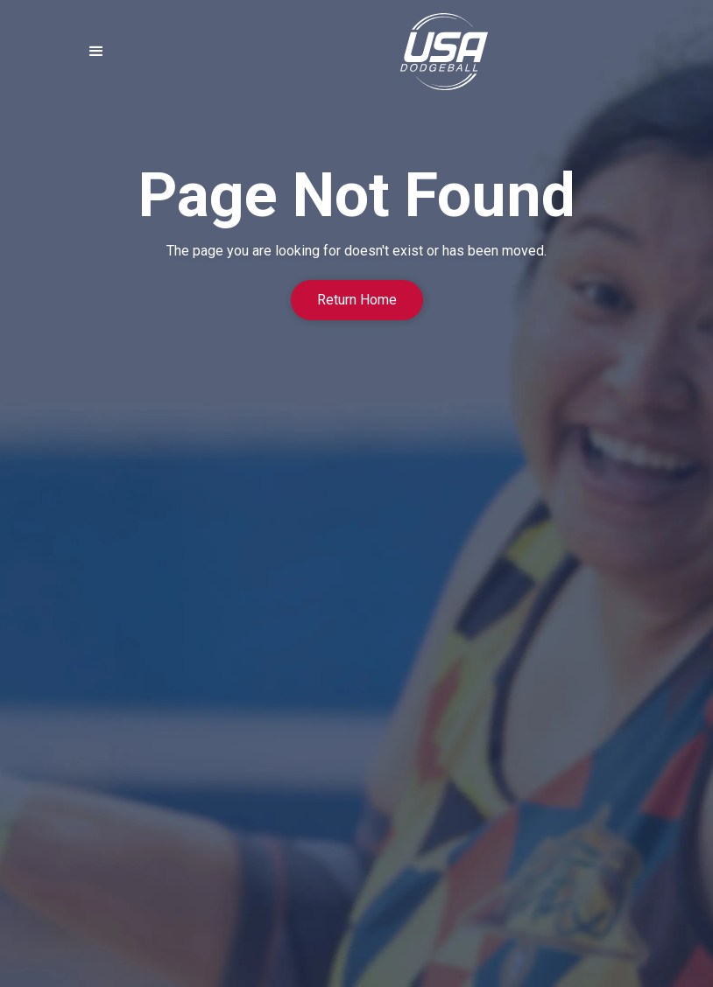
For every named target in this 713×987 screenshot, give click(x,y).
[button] (96, 52)
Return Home (357, 299)
